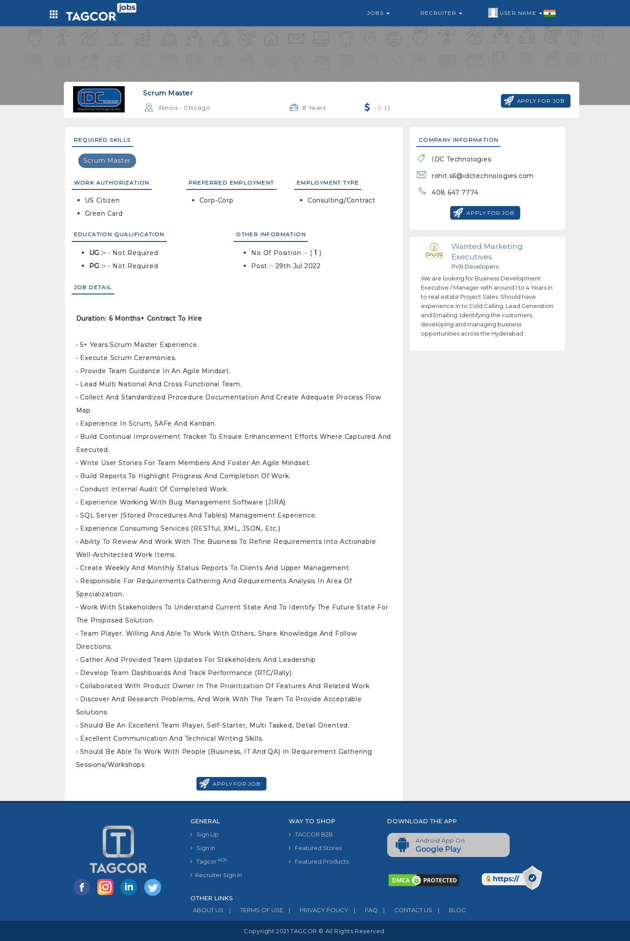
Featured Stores (315, 847)
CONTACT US (405, 909)
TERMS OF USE (253, 909)
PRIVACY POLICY (315, 909)
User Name (522, 13)
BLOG (449, 909)
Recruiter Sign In (216, 874)
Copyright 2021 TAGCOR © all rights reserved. (315, 930)
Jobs (378, 13)
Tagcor (208, 861)
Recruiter (441, 13)
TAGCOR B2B (311, 834)
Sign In (202, 847)
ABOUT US (207, 909)
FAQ (363, 909)
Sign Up (204, 834)
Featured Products (319, 861)
